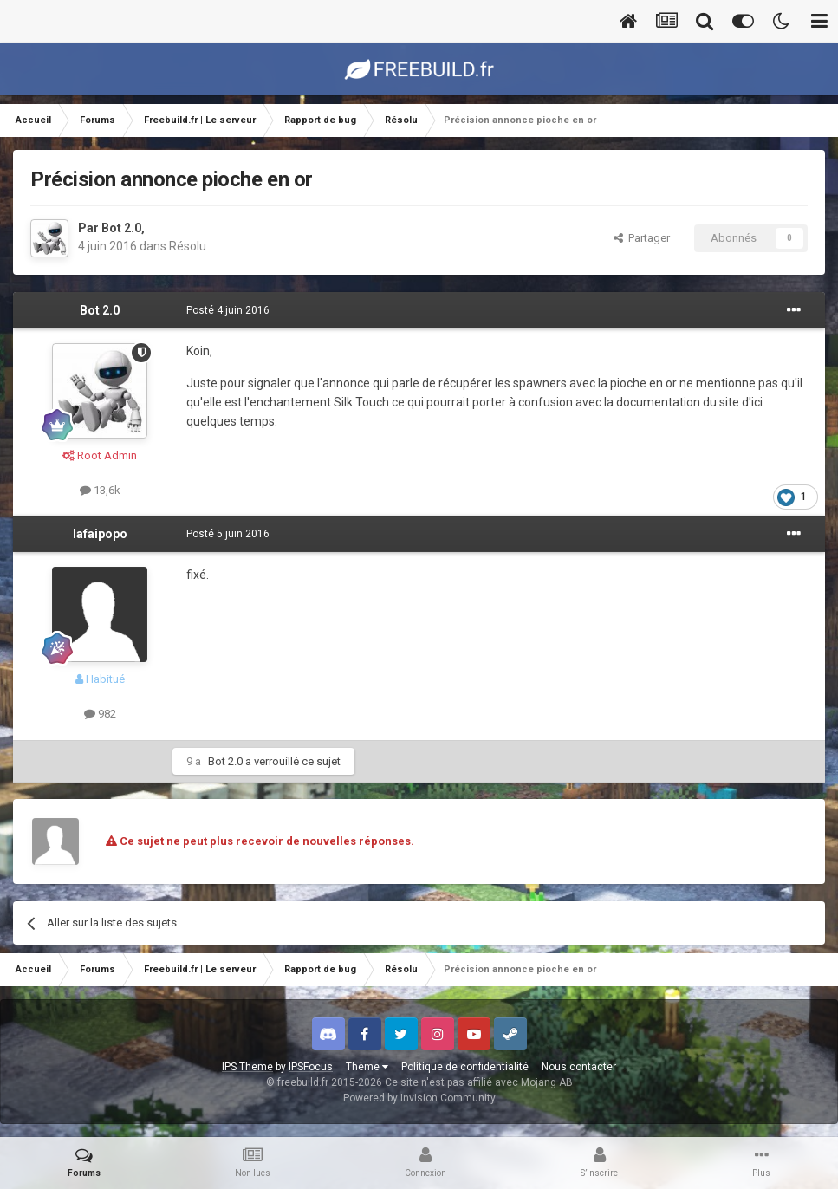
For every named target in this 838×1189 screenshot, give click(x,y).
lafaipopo (100, 534)
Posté (228, 310)
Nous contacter (579, 1067)
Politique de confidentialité (465, 1067)
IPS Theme (247, 1067)
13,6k (100, 490)
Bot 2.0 (121, 228)
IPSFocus (311, 1067)
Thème (367, 1067)
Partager (642, 237)
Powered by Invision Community (419, 1098)
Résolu (187, 246)
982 (100, 713)
